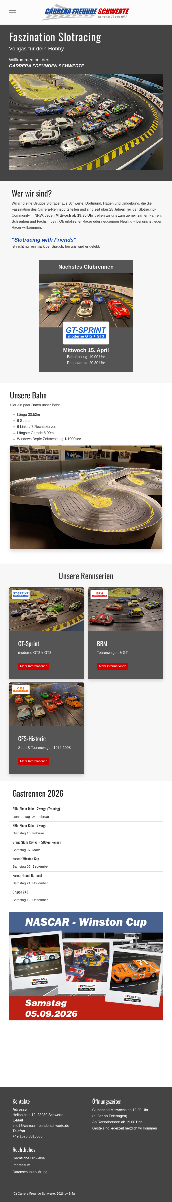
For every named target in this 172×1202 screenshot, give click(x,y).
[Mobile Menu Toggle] (12, 12)
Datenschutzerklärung (30, 1172)
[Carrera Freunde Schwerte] (86, 12)
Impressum (21, 1165)
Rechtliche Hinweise (29, 1158)
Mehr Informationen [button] (33, 666)
